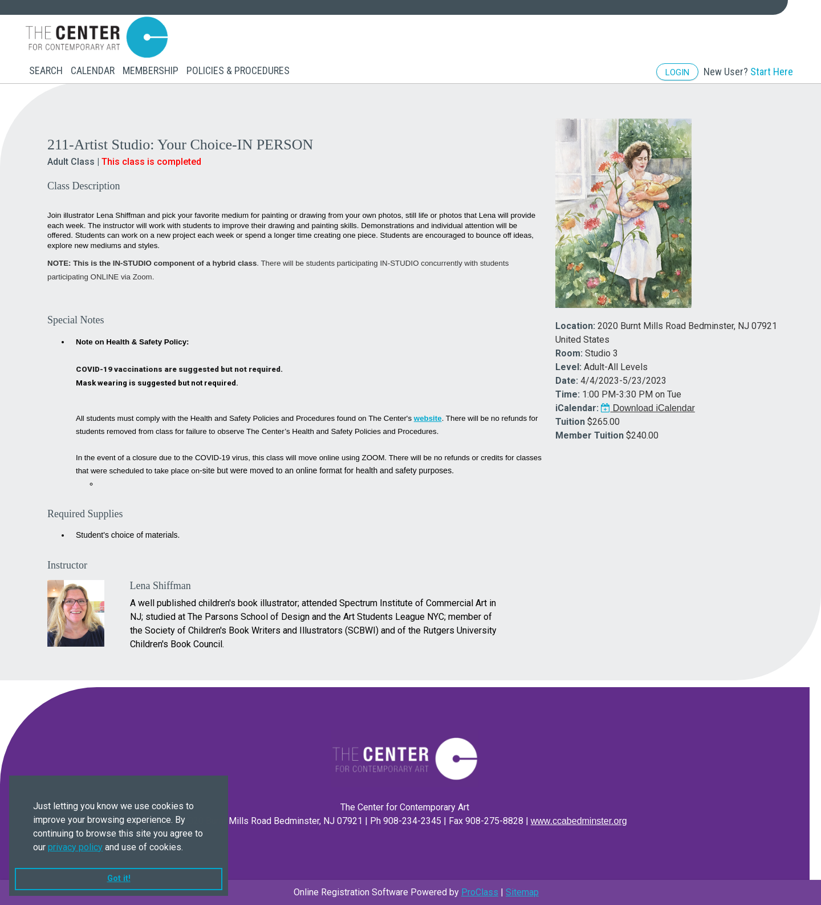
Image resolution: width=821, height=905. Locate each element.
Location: (575, 325)
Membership (150, 70)
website (428, 418)
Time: (567, 394)
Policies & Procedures (238, 70)
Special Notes (75, 320)
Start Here (771, 72)
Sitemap (522, 892)
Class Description (83, 186)
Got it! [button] (119, 878)
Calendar (93, 70)
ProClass (479, 892)
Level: (568, 367)
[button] (187, 848)
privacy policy (75, 847)
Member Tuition (589, 435)
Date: (566, 380)
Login (677, 72)
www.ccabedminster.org (579, 821)
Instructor (67, 565)
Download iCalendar (648, 408)
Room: (569, 353)
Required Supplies (85, 514)
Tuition (570, 421)
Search (46, 70)
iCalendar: (577, 408)
